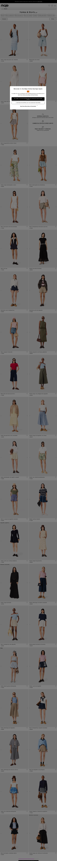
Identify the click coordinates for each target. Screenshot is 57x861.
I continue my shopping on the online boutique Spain (28, 102)
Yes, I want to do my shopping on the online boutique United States (28, 99)
